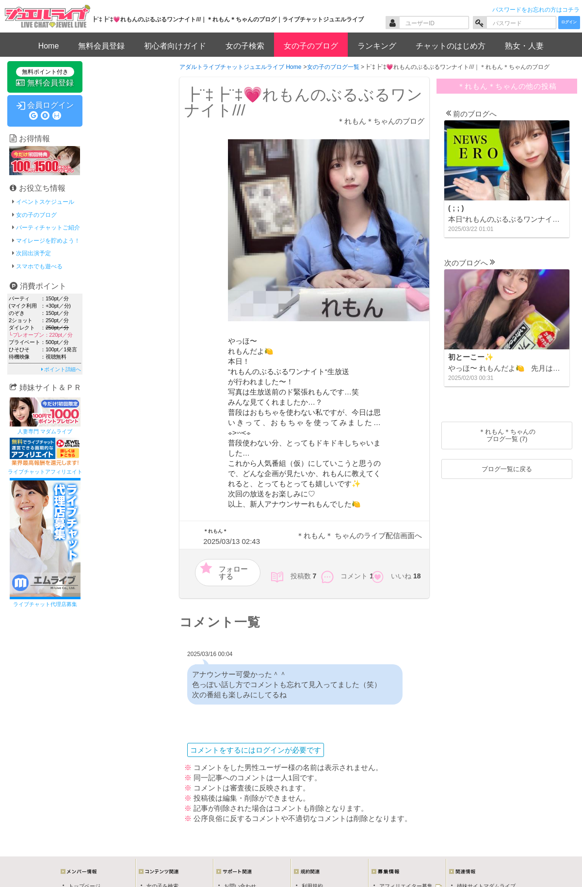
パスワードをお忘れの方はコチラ (536, 9)
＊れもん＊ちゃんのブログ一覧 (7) (507, 435)
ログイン (569, 22)
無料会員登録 (101, 46)
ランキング (376, 46)
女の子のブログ (311, 46)
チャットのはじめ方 (450, 46)
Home (48, 46)
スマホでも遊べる (39, 266)
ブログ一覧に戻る (507, 469)
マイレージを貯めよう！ (48, 240)
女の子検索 (245, 46)
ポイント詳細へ (61, 369)
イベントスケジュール (45, 201)
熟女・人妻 (524, 46)
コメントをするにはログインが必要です (255, 750)
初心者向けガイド (175, 46)
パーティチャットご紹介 (48, 227)
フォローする (233, 572)
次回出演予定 (33, 253)
